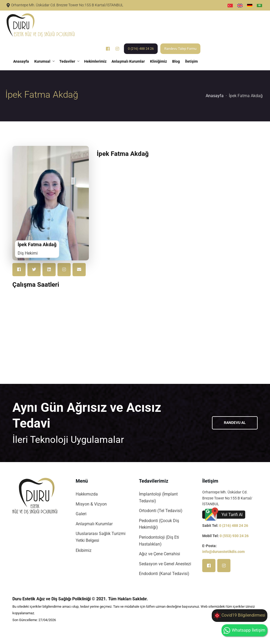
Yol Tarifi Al (232, 514)
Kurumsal (42, 61)
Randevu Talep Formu (181, 49)
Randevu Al (235, 423)
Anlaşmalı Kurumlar (128, 61)
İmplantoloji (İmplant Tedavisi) (158, 498)
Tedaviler (67, 61)
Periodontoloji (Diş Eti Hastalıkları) (159, 541)
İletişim (191, 61)
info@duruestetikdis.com (223, 552)
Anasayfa (21, 61)
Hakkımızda (87, 494)
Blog (176, 61)
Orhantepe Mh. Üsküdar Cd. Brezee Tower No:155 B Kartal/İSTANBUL (67, 5)
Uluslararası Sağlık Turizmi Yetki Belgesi (101, 537)
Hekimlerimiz (95, 61)
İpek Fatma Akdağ (246, 95)
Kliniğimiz (158, 61)
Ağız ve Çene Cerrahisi (159, 554)
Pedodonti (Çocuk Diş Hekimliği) (159, 524)
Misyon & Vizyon (91, 504)
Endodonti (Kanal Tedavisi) (164, 573)
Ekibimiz (83, 550)
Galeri (81, 514)
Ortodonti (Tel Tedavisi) (160, 510)
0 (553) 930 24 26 (234, 536)
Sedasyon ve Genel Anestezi (165, 563)
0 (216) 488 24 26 (141, 49)
